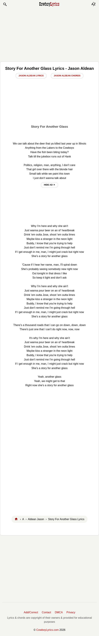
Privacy (71, 612)
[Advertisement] (49, 34)
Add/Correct (31, 612)
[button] (5, 4)
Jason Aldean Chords (67, 75)
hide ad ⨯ (49, 185)
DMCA (59, 612)
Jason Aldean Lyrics (31, 75)
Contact (46, 612)
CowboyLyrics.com (47, 629)
